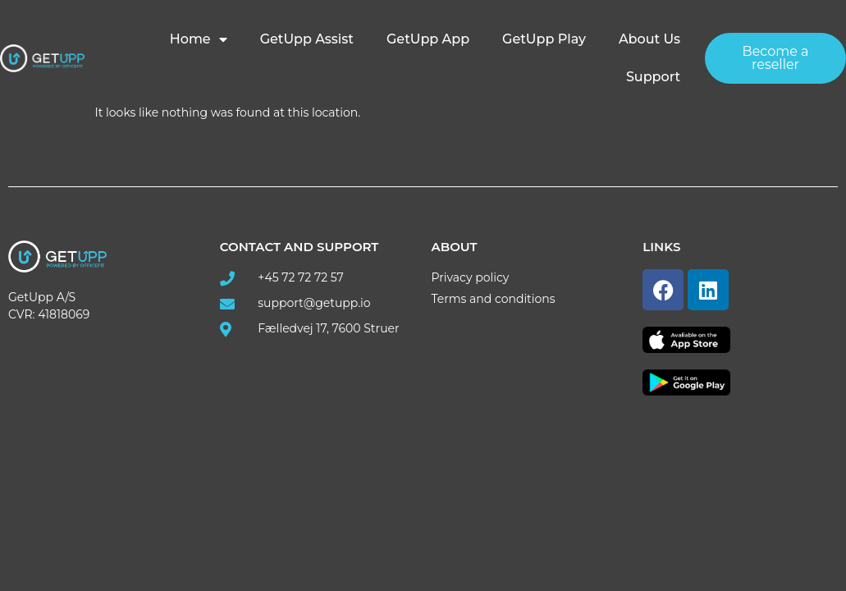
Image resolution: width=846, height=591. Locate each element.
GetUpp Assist (307, 39)
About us (649, 39)
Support (653, 77)
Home (198, 39)
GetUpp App (427, 39)
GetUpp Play (544, 39)
